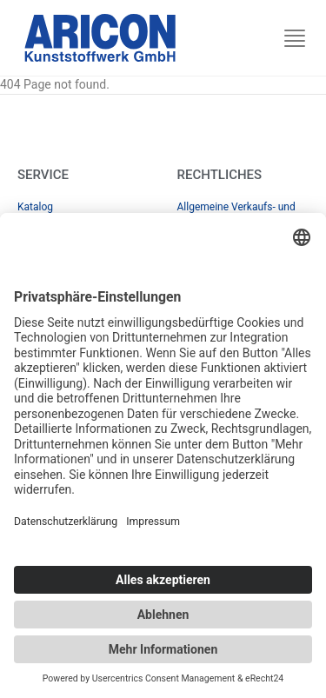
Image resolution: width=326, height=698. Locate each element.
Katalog (35, 207)
